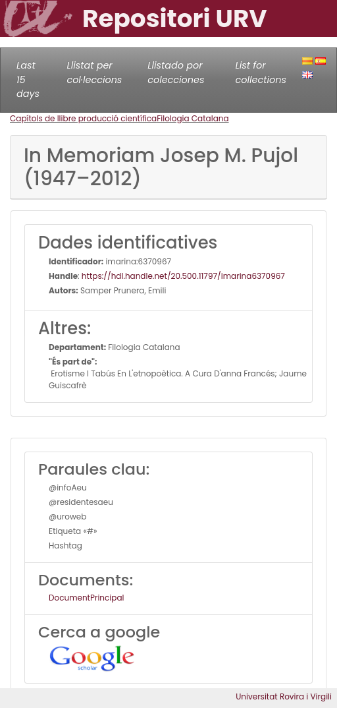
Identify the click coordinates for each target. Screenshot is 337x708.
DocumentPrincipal (86, 597)
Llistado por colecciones (175, 72)
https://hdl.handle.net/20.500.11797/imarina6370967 (183, 275)
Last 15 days (27, 79)
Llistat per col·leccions (94, 72)
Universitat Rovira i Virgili (284, 696)
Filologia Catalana (192, 118)
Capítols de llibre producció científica (83, 118)
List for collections (261, 72)
